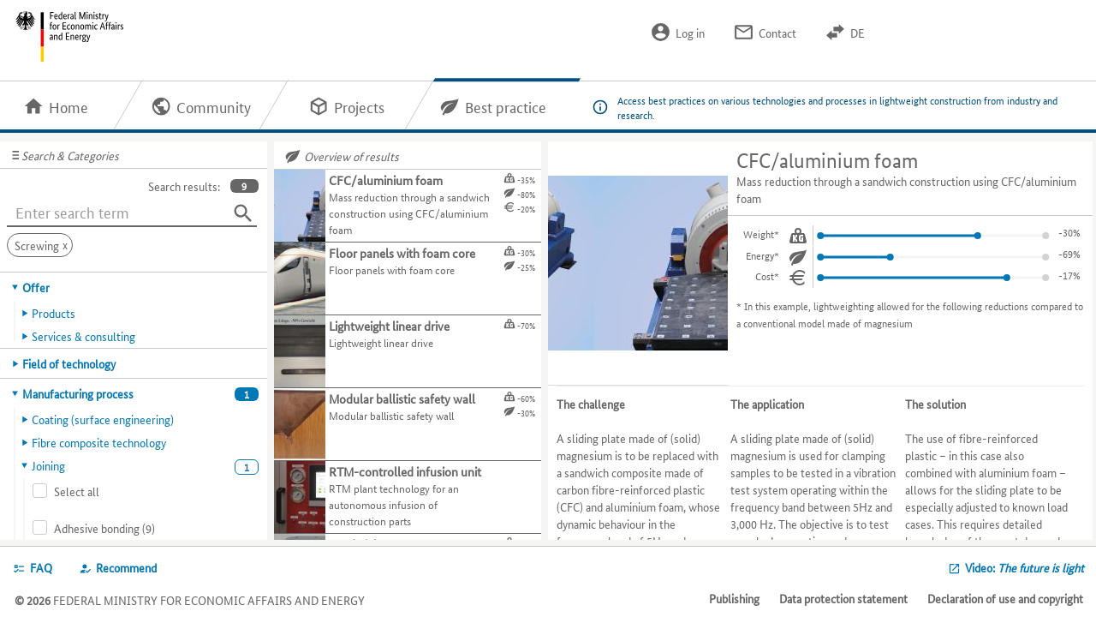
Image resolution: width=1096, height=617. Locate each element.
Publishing (734, 598)
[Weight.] (798, 235)
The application (767, 403)
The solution (935, 403)
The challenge (591, 403)
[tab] (134, 287)
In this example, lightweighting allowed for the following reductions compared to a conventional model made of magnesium (909, 314)
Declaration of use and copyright (1005, 598)
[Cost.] (798, 277)
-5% (1072, 232)
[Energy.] (798, 257)
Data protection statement (843, 598)
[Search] (243, 213)
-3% (1072, 275)
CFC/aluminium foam (827, 160)
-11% (1069, 253)
